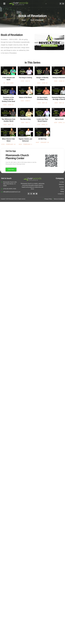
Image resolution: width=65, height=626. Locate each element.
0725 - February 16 (8, 144)
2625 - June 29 (42, 83)
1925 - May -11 (8, 124)
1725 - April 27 (42, 124)
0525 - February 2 (25, 144)
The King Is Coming (25, 77)
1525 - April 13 (59, 122)
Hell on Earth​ (59, 119)
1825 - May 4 (25, 122)
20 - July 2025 (8, 83)
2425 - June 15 (8, 104)
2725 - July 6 (25, 81)
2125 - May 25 (42, 102)
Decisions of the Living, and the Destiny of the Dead (8, 99)
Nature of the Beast (25, 97)
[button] (4, 3)
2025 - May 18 (59, 102)
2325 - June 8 (25, 100)
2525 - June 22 (59, 81)
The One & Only (25, 119)
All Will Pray (42, 139)
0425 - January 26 (42, 142)
